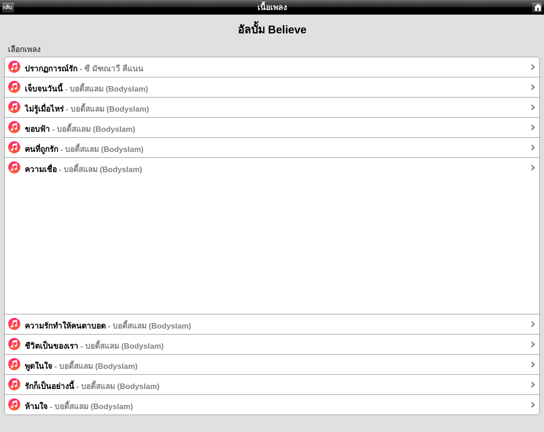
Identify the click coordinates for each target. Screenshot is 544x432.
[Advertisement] (272, 250)
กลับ (7, 7)
